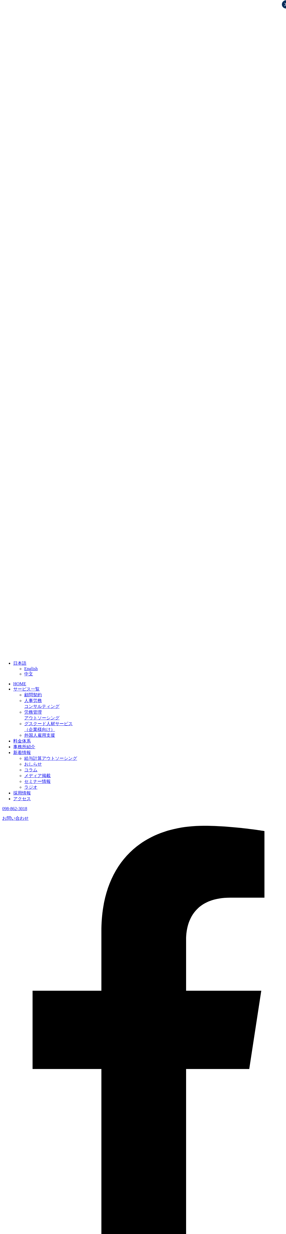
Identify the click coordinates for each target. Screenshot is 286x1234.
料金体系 (22, 741)
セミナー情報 (37, 781)
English (31, 668)
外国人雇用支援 (39, 735)
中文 (28, 674)
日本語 (19, 663)
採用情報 (22, 793)
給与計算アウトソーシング (50, 758)
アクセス (22, 798)
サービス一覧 (26, 689)
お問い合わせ (15, 818)
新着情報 (22, 752)
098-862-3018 (14, 808)
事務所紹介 (24, 746)
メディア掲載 (37, 775)
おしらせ (33, 764)
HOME (19, 683)
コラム (30, 770)
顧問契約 (33, 694)
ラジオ (30, 787)
